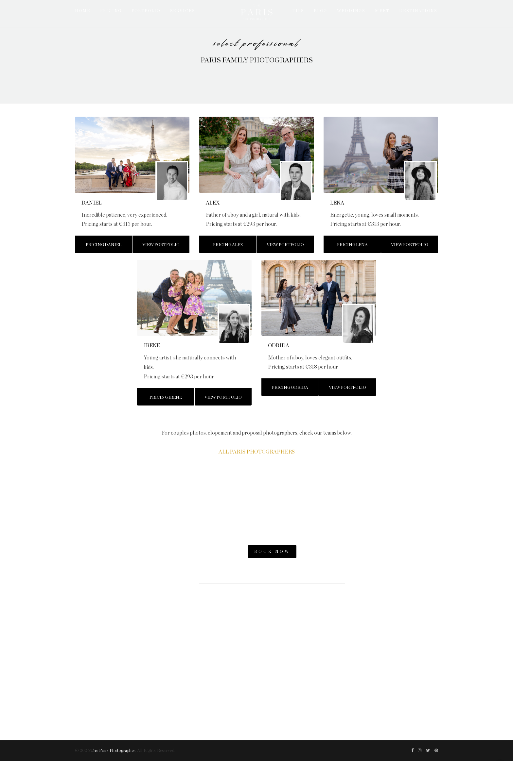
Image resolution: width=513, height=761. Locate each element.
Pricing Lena (352, 245)
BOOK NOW (272, 552)
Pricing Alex (228, 245)
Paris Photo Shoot (397, 561)
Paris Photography (397, 639)
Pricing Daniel (103, 245)
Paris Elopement (396, 606)
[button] (83, 155)
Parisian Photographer (396, 617)
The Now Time (396, 661)
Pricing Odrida (290, 388)
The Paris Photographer (113, 751)
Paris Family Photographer (396, 650)
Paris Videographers (396, 627)
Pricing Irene (166, 397)
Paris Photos (396, 572)
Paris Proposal (396, 583)
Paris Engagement (396, 594)
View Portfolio (161, 245)
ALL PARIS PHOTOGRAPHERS (257, 452)
